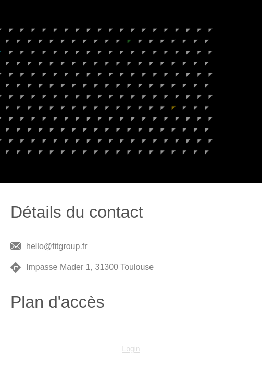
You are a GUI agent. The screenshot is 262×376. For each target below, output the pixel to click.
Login (131, 349)
